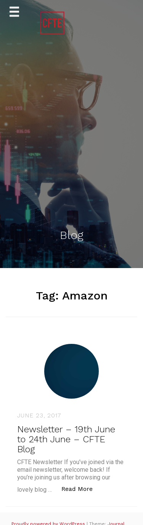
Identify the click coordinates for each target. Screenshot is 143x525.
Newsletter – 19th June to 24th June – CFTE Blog (66, 439)
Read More (81, 488)
